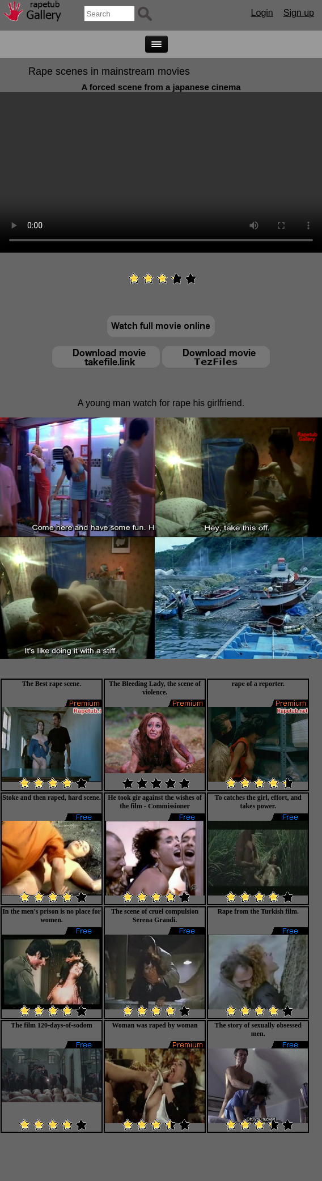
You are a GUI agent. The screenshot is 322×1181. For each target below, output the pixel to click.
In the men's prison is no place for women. (51, 915)
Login (262, 13)
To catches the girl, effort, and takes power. (258, 802)
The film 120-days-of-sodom (51, 1025)
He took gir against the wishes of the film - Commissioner (155, 802)
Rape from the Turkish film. (257, 911)
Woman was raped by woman (154, 1025)
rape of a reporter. (258, 684)
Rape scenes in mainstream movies (109, 71)
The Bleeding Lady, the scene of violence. (155, 688)
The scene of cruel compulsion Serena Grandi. (154, 915)
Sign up (298, 13)
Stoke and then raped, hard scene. (51, 797)
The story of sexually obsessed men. (258, 1029)
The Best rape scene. (52, 684)
